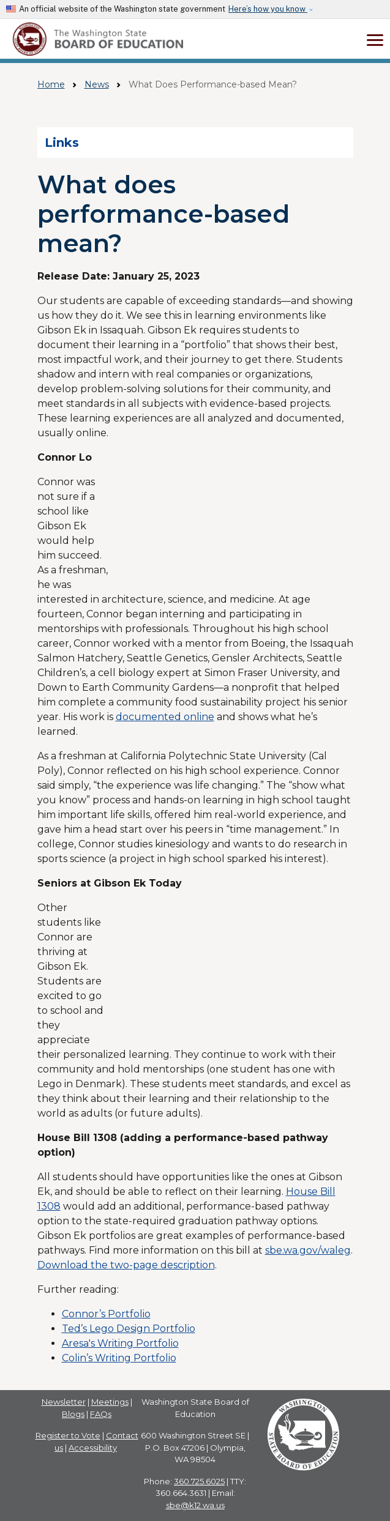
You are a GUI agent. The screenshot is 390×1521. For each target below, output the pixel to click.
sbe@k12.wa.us (195, 1505)
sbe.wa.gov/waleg (308, 1250)
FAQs (100, 1414)
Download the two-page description (126, 1265)
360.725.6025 (199, 1481)
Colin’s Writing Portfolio (119, 1358)
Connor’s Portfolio (106, 1314)
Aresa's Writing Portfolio (120, 1343)
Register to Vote (68, 1435)
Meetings (110, 1402)
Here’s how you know (267, 8)
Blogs (73, 1414)
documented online (165, 717)
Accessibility (93, 1447)
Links (62, 142)
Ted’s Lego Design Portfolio (128, 1328)
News (96, 84)
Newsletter (64, 1402)
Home (51, 84)
